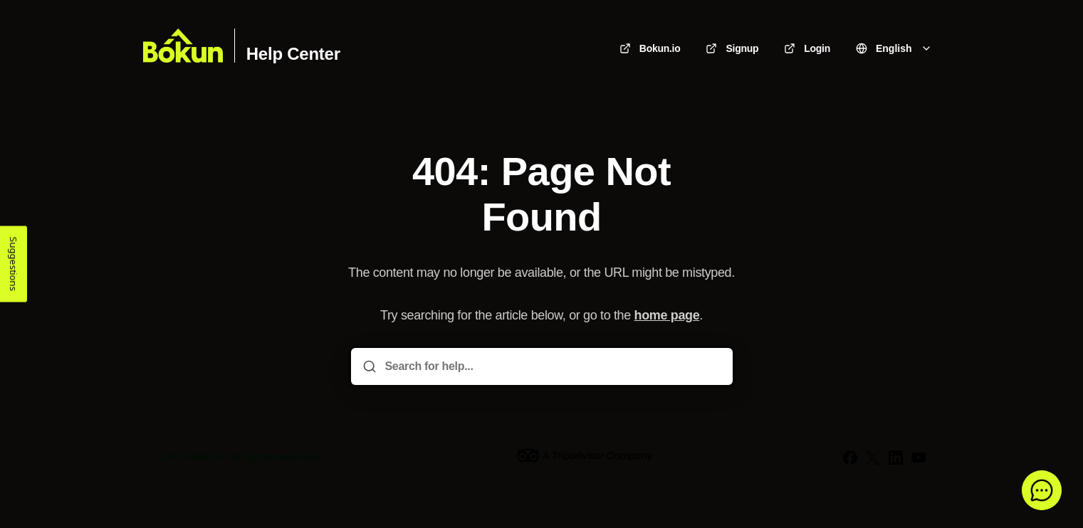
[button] (1042, 490)
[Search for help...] (552, 366)
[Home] (183, 45)
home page (667, 315)
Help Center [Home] (293, 54)
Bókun (208, 457)
